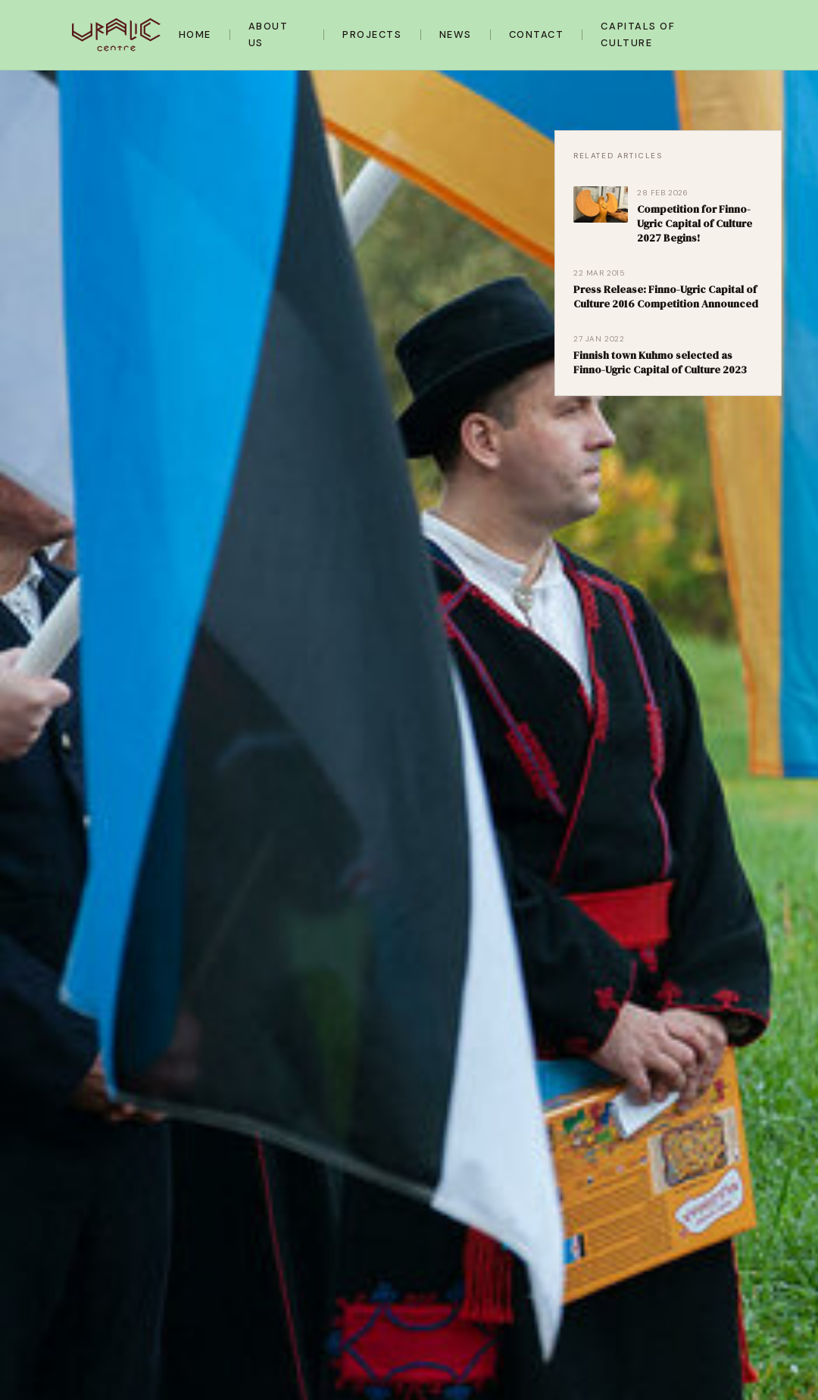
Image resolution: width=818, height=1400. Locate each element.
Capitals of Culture (638, 34)
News (455, 34)
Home (195, 34)
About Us (268, 34)
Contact (536, 34)
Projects (371, 34)
